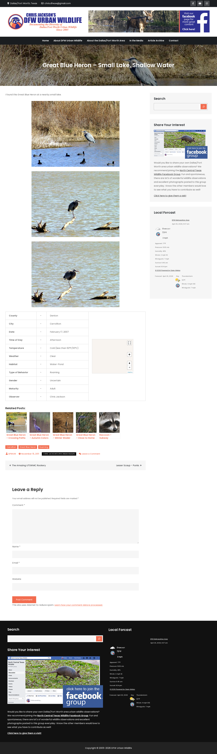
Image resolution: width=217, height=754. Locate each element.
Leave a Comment (91, 453)
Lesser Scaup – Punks (127, 465)
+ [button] (129, 363)
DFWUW (12, 453)
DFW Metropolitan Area (180, 220)
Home (45, 40)
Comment (18, 505)
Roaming (43, 447)
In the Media (136, 40)
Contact (173, 40)
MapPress (130, 372)
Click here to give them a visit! (170, 195)
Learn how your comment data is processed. (78, 605)
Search (159, 99)
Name (16, 546)
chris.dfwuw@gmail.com (56, 3)
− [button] (129, 367)
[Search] (203, 106)
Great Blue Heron (28, 447)
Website (16, 579)
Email (16, 562)
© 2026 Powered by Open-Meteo (167, 270)
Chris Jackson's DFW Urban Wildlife (59, 454)
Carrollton (11, 447)
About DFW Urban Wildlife (67, 40)
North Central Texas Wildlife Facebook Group (62, 715)
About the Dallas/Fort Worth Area (106, 40)
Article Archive (156, 40)
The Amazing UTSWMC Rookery (29, 465)
